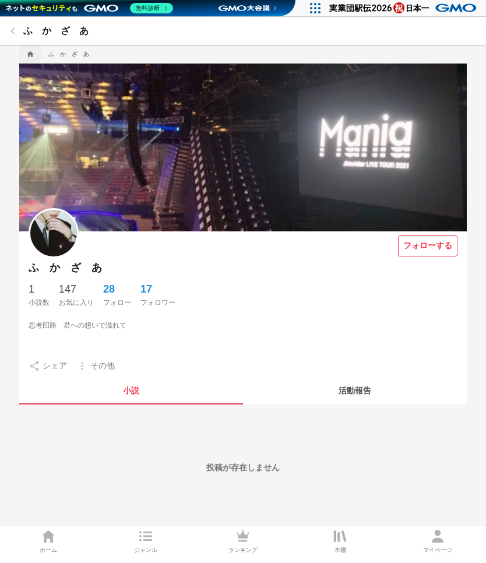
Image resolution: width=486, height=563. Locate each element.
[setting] (48, 366)
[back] (13, 31)
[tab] (131, 390)
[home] (29, 54)
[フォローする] (427, 246)
